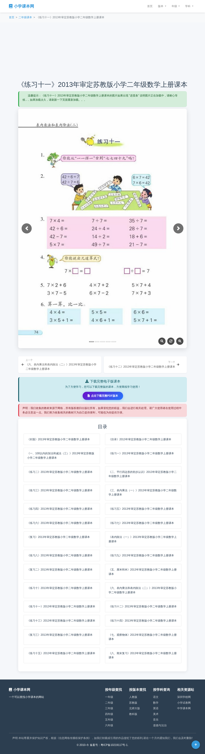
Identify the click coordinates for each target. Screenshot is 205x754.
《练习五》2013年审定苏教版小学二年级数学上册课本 (141, 508)
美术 (155, 714)
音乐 (155, 719)
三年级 (109, 708)
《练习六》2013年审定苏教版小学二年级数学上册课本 (60, 523)
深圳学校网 (184, 697)
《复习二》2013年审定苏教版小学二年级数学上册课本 (60, 569)
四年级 (109, 714)
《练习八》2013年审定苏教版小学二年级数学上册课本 (60, 555)
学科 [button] (188, 6)
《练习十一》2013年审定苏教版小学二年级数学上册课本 (61, 606)
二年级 (109, 702)
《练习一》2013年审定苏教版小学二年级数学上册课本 (141, 453)
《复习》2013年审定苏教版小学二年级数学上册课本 (58, 537)
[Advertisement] (102, 51)
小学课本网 (21, 6)
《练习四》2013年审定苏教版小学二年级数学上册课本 (60, 508)
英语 (155, 708)
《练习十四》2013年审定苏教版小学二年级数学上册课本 (143, 620)
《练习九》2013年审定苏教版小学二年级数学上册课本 (141, 555)
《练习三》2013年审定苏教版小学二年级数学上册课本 (60, 490)
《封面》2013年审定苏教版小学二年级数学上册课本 (58, 439)
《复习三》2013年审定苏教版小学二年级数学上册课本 (60, 634)
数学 (155, 702)
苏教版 (133, 702)
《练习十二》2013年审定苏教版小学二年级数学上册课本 (143, 606)
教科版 (133, 714)
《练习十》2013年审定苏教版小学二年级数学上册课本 (60, 588)
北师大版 (134, 708)
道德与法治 (160, 725)
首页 (150, 6)
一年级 (109, 697)
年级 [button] (175, 6)
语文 (155, 697)
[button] (27, 228)
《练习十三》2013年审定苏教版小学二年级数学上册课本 (61, 620)
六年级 (109, 725)
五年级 (109, 719)
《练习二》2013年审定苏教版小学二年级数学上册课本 (60, 472)
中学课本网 (184, 708)
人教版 (133, 697)
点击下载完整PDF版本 (103, 395)
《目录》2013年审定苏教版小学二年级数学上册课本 (140, 439)
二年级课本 (25, 17)
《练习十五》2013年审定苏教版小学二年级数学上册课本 (61, 653)
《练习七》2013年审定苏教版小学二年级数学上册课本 (141, 523)
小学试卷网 (184, 702)
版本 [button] (161, 6)
